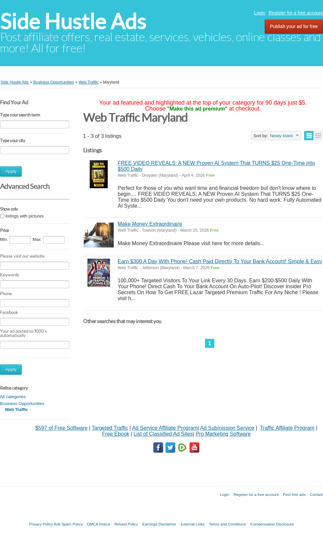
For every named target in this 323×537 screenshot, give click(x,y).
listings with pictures (25, 216)
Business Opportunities (22, 403)
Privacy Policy (41, 524)
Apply (10, 171)
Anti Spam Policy (68, 524)
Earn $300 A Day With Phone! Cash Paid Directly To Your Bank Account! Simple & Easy (220, 261)
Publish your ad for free (294, 26)
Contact (316, 494)
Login (259, 12)
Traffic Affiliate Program (287, 428)
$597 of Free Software (61, 428)
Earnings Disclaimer (159, 524)
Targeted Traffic (110, 428)
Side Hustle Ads (73, 22)
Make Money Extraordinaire (150, 224)
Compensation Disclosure (272, 524)
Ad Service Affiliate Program (165, 428)
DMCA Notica (98, 524)
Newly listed (281, 135)
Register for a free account (296, 12)
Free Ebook (115, 434)
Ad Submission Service (227, 428)
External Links (193, 524)
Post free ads (294, 494)
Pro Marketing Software (222, 434)
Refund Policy (126, 524)
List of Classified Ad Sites (163, 434)
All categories (13, 396)
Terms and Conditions (227, 524)
